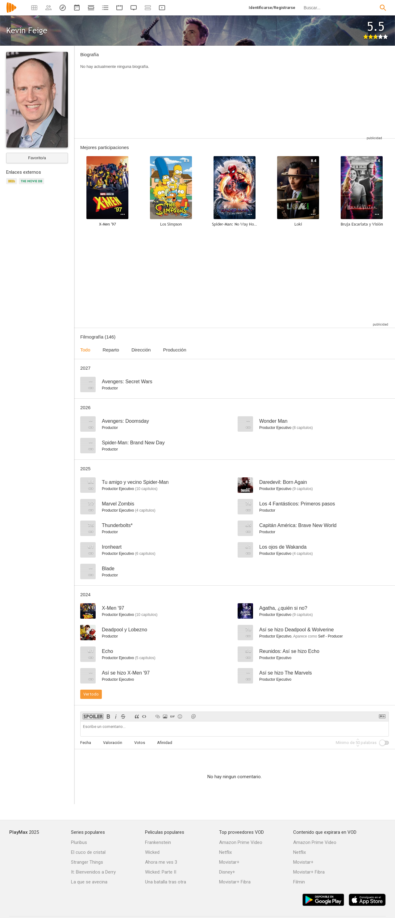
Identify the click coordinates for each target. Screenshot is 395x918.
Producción (174, 349)
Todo (85, 349)
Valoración (112, 742)
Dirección (141, 349)
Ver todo (91, 694)
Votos (139, 742)
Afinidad (164, 742)
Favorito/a (37, 158)
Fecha (85, 742)
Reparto (111, 349)
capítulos (302, 428)
